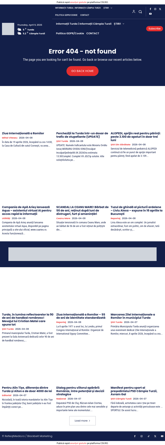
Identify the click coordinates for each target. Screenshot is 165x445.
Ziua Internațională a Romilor (23, 133)
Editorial (6, 395)
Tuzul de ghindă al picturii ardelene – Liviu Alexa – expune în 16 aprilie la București (137, 210)
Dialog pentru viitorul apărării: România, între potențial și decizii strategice (80, 390)
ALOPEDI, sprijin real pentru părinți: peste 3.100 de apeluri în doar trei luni (136, 136)
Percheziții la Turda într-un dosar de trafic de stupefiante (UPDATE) (82, 135)
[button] (140, 11)
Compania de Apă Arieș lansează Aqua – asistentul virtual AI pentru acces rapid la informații (26, 210)
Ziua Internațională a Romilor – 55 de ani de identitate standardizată (80, 316)
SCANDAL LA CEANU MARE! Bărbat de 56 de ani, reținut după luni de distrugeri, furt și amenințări (82, 210)
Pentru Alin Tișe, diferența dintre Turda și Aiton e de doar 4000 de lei (27, 389)
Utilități (6, 218)
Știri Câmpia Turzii (121, 398)
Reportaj (115, 218)
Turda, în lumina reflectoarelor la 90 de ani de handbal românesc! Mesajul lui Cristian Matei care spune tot (27, 319)
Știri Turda (62, 141)
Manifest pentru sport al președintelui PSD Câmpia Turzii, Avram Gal (134, 390)
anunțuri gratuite (78, 2)
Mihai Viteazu (9, 138)
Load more (82, 420)
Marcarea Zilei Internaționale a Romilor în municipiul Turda (133, 316)
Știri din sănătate (120, 144)
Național (61, 398)
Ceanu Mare (63, 218)
